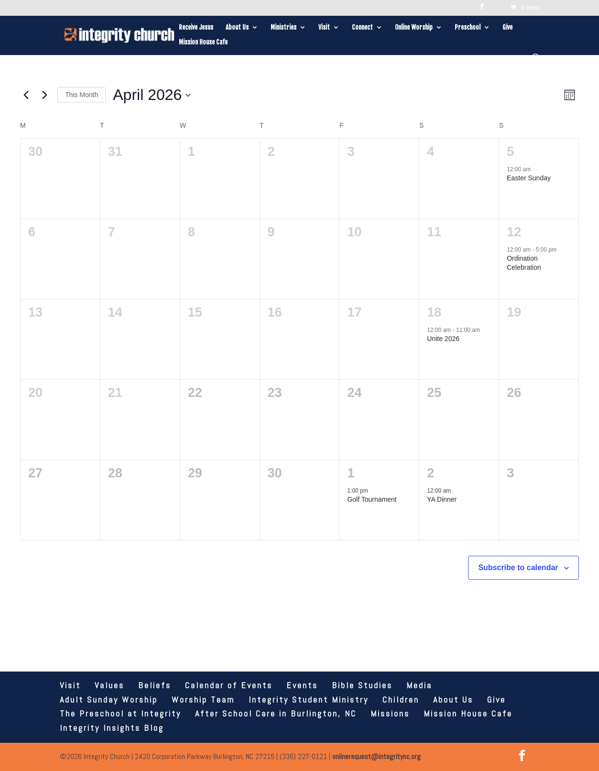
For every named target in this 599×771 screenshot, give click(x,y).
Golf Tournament (371, 499)
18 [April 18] (434, 312)
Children (400, 699)
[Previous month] (26, 95)
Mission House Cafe (203, 42)
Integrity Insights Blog (112, 727)
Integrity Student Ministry (309, 699)
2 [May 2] (430, 473)
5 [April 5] (510, 151)
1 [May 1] (350, 473)
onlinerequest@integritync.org (376, 756)
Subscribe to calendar (518, 567)
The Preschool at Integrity (120, 713)
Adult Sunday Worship (109, 699)
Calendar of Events (228, 685)
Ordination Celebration (524, 262)
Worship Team (203, 699)
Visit (324, 27)
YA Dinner (442, 499)
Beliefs (154, 685)
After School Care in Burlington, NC (276, 713)
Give (507, 27)
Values (109, 685)
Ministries (283, 27)
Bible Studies (362, 685)
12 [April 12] (514, 232)
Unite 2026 (443, 338)
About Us (237, 27)
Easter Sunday (529, 178)
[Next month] (44, 95)
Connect (362, 27)
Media (419, 685)
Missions (390, 713)
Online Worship (414, 27)
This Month (81, 95)
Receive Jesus (196, 27)
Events (302, 685)
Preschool (467, 27)
